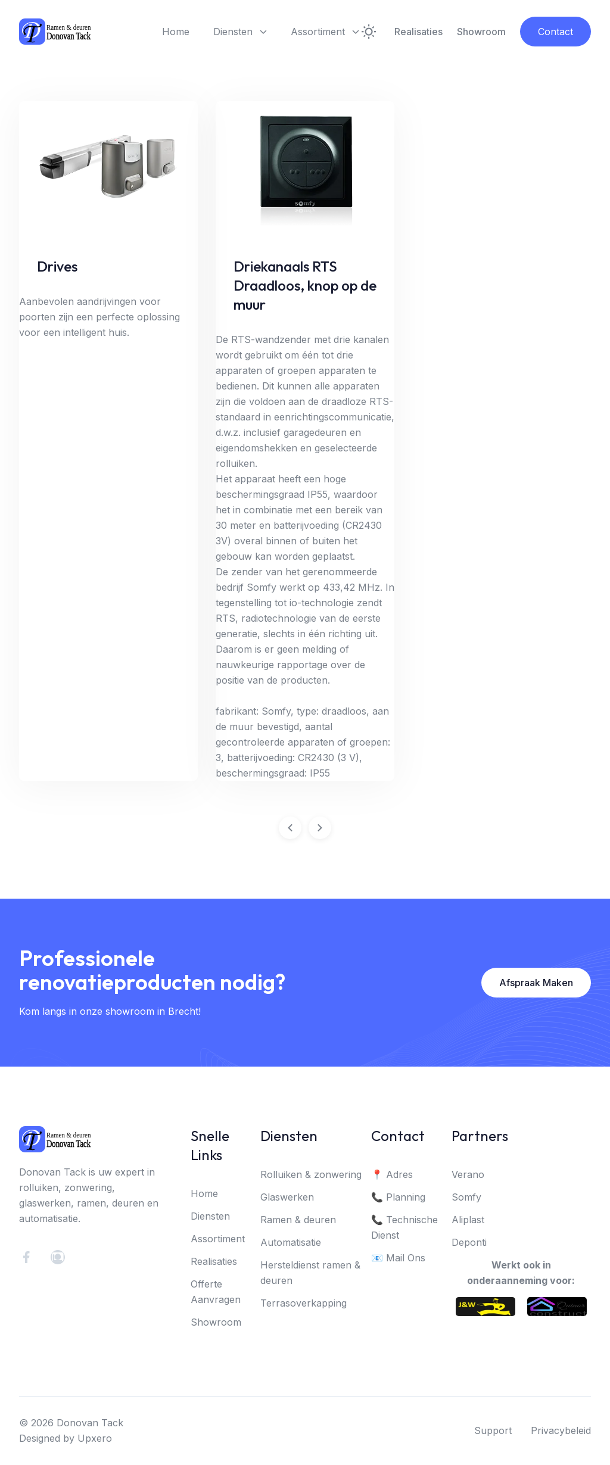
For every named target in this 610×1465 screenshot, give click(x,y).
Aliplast (468, 1221)
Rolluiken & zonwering (311, 1176)
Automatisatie (290, 1243)
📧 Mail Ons (398, 1259)
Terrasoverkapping (303, 1304)
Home (175, 32)
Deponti (469, 1243)
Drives (57, 266)
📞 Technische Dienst (404, 1228)
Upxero (94, 1439)
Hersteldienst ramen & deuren (310, 1274)
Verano (468, 1176)
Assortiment (325, 32)
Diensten (240, 32)
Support (493, 1432)
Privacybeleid (561, 1432)
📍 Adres (392, 1176)
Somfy (466, 1198)
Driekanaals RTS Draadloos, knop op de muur (305, 285)
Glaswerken (287, 1198)
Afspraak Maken (536, 984)
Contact (555, 32)
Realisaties (418, 32)
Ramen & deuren (298, 1221)
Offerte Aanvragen (216, 1293)
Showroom (481, 32)
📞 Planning (398, 1198)
